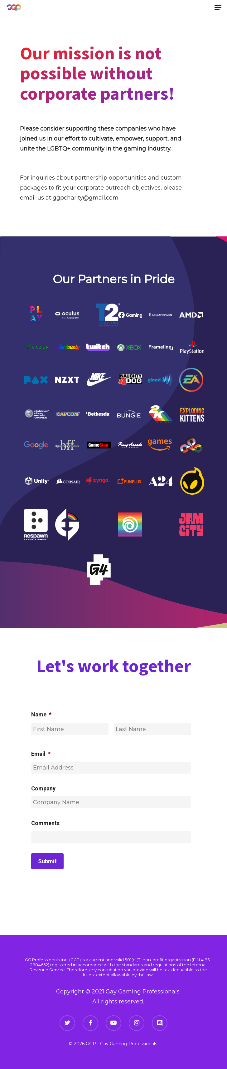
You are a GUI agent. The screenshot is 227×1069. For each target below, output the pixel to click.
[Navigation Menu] (218, 7)
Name (41, 714)
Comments (45, 823)
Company (43, 788)
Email (41, 753)
